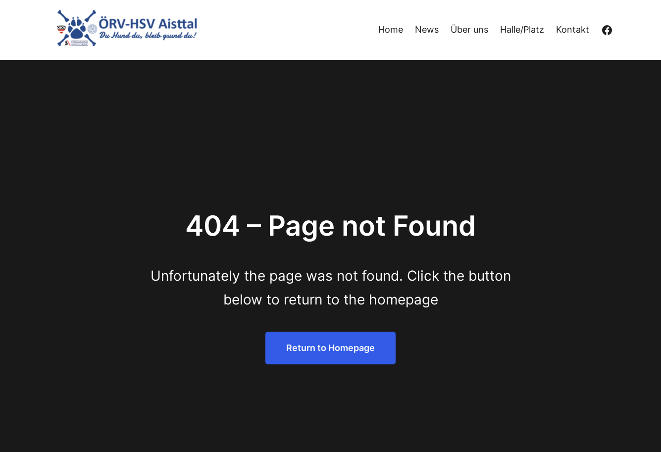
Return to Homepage (330, 348)
